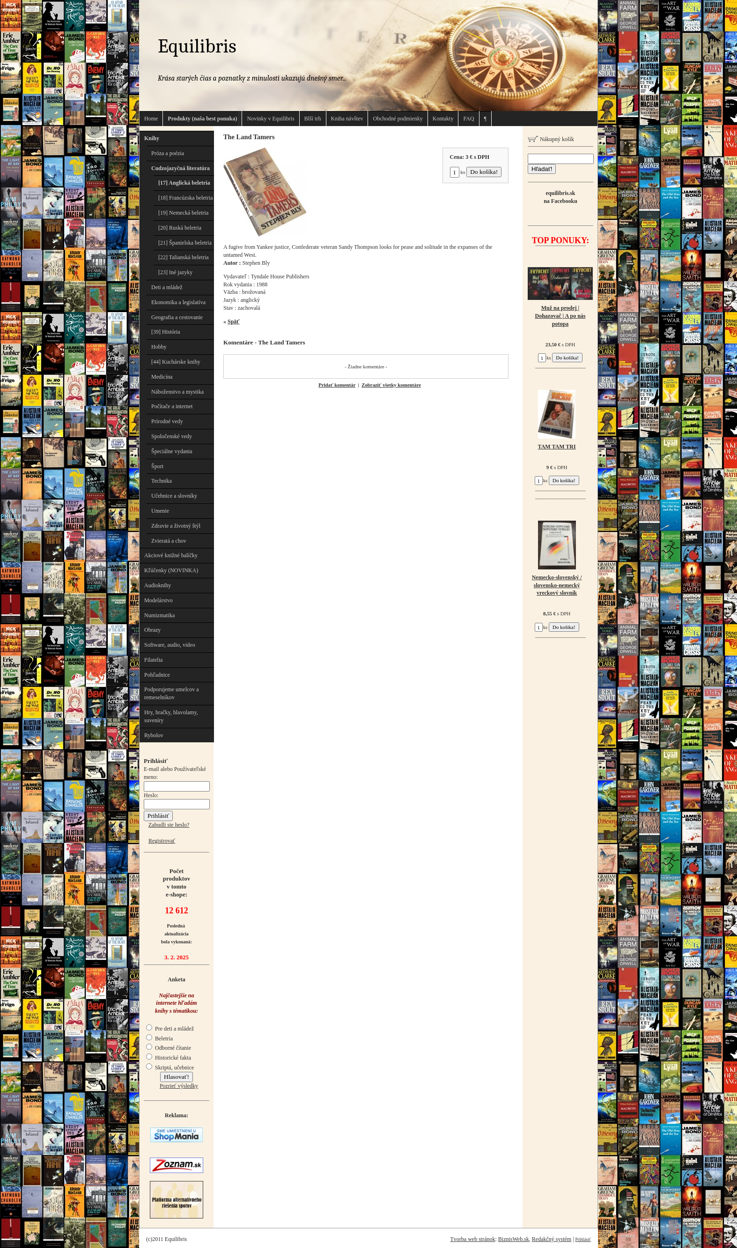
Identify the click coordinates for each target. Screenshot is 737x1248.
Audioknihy (157, 585)
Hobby (159, 347)
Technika (161, 481)
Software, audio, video (169, 645)
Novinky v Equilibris (270, 118)
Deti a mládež (167, 287)
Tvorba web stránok (472, 1239)
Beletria (159, 1038)
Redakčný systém (551, 1239)
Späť (234, 321)
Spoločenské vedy (171, 436)
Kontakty (443, 118)
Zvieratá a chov (168, 541)
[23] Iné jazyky (175, 272)
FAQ (468, 118)
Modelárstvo (158, 600)
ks (457, 172)
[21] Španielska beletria (185, 242)
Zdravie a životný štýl (175, 526)
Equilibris (197, 46)
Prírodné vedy (167, 421)
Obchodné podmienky (397, 118)
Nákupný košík (551, 139)
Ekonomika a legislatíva (178, 302)
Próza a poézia (167, 153)
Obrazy (152, 630)
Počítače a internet (172, 406)
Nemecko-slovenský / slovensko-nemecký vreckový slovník (557, 585)
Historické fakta (168, 1057)
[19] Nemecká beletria (183, 212)
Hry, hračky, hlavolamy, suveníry (171, 716)
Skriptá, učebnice (170, 1067)
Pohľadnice (157, 675)
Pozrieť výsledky (179, 1086)
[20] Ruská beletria (179, 227)
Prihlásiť (583, 1239)
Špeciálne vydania (171, 451)
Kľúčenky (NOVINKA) (171, 570)
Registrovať (161, 840)
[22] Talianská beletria (183, 257)
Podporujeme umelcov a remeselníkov (171, 693)
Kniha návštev (347, 118)
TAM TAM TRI (557, 446)
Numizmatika (159, 615)
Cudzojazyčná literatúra (180, 168)
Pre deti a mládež (170, 1028)
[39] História (165, 332)
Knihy (151, 138)
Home (151, 118)
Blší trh (312, 118)
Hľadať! (541, 168)
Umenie (160, 511)
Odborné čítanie (168, 1048)
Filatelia (153, 660)
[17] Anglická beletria (184, 182)
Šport (157, 466)
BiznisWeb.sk (513, 1239)
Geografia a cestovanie (177, 317)
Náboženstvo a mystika (177, 392)
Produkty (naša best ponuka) (202, 118)
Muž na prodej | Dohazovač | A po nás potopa (560, 316)
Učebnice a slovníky (174, 496)
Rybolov (153, 735)
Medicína (161, 377)
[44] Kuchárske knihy (175, 362)
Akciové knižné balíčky (171, 555)
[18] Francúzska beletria (185, 197)
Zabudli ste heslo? (168, 825)
